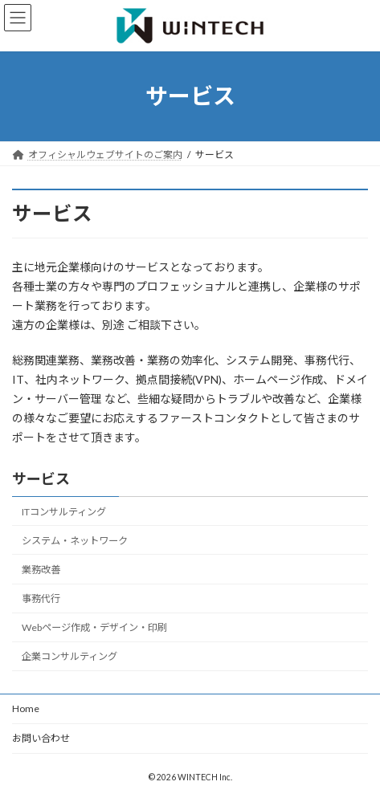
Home (25, 708)
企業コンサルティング (69, 657)
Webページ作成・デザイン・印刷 (94, 628)
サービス (41, 478)
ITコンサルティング (64, 512)
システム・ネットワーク (75, 541)
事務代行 (41, 599)
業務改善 (41, 570)
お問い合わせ (41, 738)
